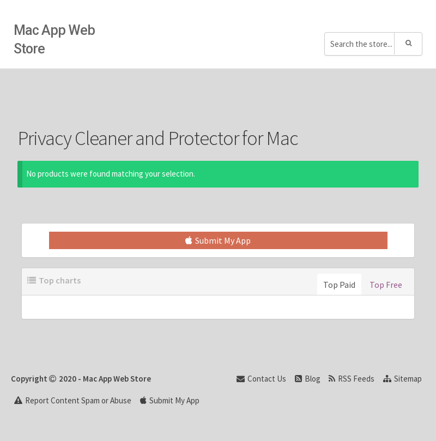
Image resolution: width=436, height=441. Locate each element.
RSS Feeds (351, 378)
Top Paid (339, 284)
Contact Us (261, 378)
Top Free (386, 284)
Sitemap (402, 378)
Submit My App (218, 240)
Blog (307, 378)
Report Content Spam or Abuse (72, 400)
